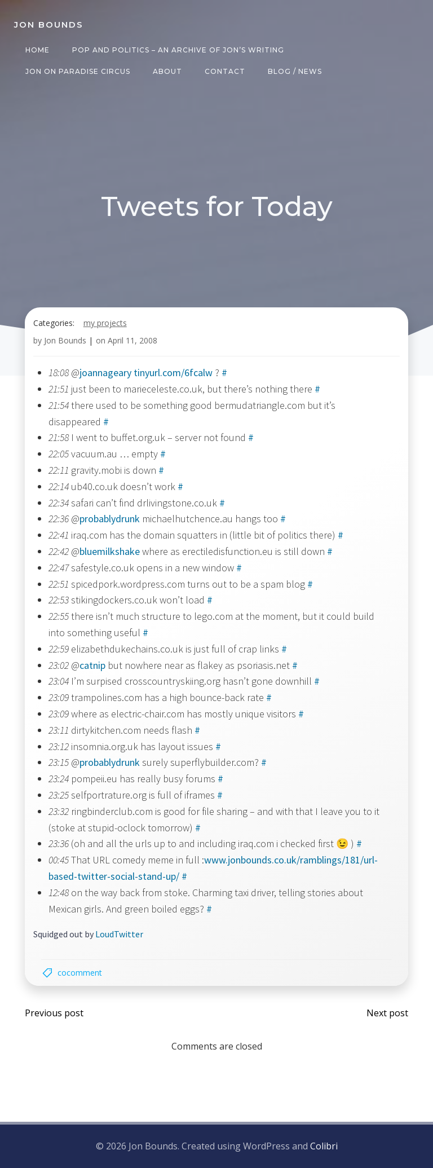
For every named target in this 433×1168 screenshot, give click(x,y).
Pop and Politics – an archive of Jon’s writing (178, 50)
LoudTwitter (119, 935)
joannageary (105, 373)
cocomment (80, 973)
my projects (105, 323)
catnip (92, 665)
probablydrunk (109, 519)
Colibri (324, 1146)
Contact (224, 71)
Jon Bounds (65, 341)
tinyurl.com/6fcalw (173, 373)
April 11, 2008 (132, 341)
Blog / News (294, 71)
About (167, 71)
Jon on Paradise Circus (77, 71)
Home (37, 50)
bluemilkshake (109, 551)
